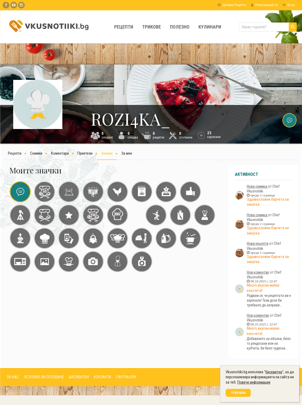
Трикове (151, 27)
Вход (289, 5)
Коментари (60, 153)
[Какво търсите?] (268, 26)
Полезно (179, 27)
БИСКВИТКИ (79, 377)
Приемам (238, 393)
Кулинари (209, 27)
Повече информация (253, 382)
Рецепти (123, 27)
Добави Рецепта (232, 5)
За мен (126, 153)
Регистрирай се (264, 5)
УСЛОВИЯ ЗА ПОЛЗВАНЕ (44, 377)
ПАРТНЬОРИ (126, 377)
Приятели (84, 153)
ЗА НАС (13, 377)
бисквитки (273, 372)
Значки (107, 153)
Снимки (36, 153)
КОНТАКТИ (102, 377)
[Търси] (293, 26)
